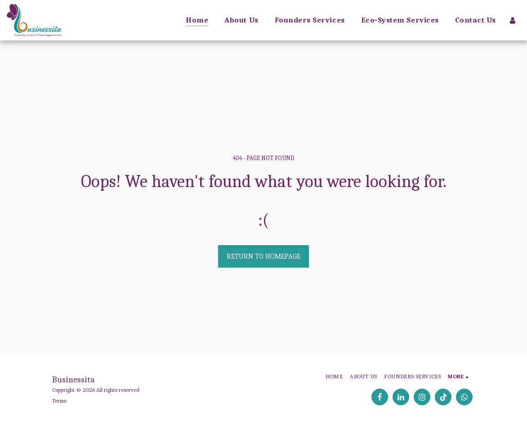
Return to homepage (263, 256)
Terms (59, 400)
